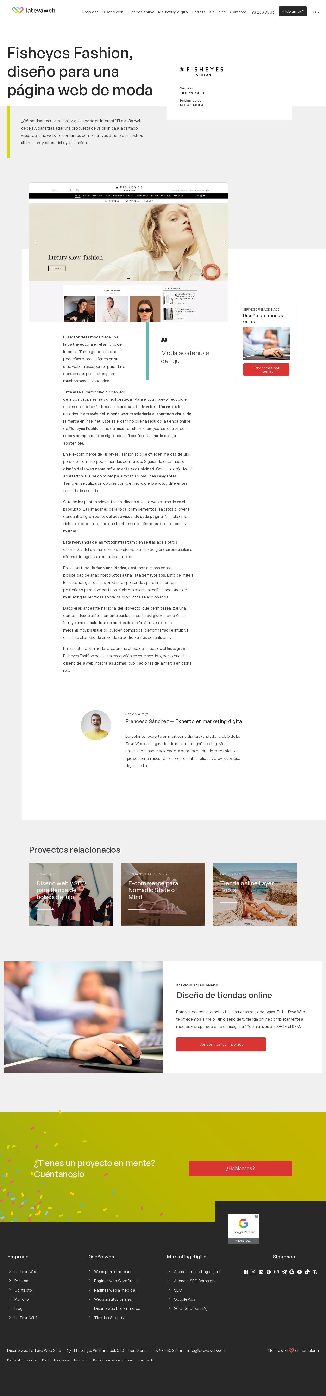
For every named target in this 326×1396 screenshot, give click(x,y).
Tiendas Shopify (109, 1317)
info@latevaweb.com (206, 1350)
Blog (18, 1308)
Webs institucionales (113, 1299)
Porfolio (199, 12)
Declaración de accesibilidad (113, 1360)
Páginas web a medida (114, 1290)
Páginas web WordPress (116, 1280)
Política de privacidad (22, 1360)
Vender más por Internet (266, 369)
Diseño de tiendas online (224, 995)
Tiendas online (193, 93)
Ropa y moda (192, 105)
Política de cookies (55, 1360)
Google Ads (184, 1299)
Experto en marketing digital (209, 721)
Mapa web (146, 1360)
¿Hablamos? (293, 11)
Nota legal (81, 1360)
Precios (21, 1280)
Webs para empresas (113, 1271)
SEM (178, 1290)
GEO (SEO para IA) (190, 1308)
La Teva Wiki (25, 1317)
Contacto (238, 12)
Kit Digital (217, 12)
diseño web (118, 413)
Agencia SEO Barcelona (195, 1280)
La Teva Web (26, 1271)
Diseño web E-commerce (117, 1308)
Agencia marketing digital (197, 1271)
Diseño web (17, 1350)
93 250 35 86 (170, 1350)
